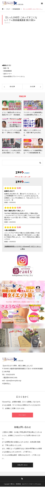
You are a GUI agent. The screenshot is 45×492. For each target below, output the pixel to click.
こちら (28, 266)
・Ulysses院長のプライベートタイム (13, 76)
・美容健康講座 (7, 71)
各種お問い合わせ (22, 465)
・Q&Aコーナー (7, 73)
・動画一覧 (5, 68)
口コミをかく (22, 415)
